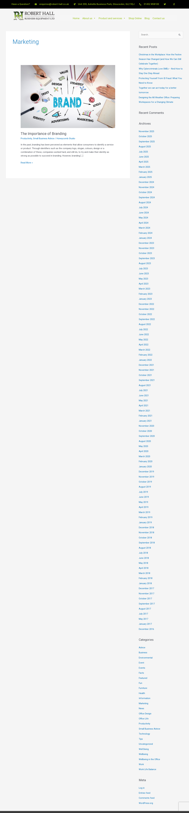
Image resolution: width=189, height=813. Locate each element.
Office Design (145, 701)
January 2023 (145, 294)
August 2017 (145, 598)
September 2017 (147, 593)
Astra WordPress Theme (126, 805)
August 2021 (145, 379)
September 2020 (147, 429)
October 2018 (145, 528)
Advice (142, 636)
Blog (147, 18)
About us (89, 18)
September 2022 (147, 314)
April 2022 (143, 339)
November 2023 (146, 245)
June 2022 (144, 329)
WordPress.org (146, 789)
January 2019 (145, 513)
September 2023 (147, 255)
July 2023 (143, 265)
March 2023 (144, 284)
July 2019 (143, 484)
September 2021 (147, 374)
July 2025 (143, 150)
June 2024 (144, 210)
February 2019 (146, 508)
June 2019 (144, 488)
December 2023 (146, 240)
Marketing (143, 691)
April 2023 (143, 279)
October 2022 (145, 309)
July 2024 (143, 205)
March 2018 (144, 563)
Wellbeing (143, 741)
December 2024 (146, 180)
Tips (141, 726)
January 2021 (145, 414)
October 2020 (145, 424)
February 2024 (146, 230)
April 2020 (143, 444)
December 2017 (146, 578)
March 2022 (144, 344)
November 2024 (146, 185)
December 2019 (146, 464)
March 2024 (144, 225)
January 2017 (145, 613)
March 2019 (144, 503)
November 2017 (146, 583)
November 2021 (146, 364)
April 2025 (143, 160)
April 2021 (143, 399)
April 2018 (143, 558)
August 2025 (145, 145)
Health (142, 681)
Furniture (143, 676)
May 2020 (143, 439)
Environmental (146, 646)
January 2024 (145, 235)
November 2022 (146, 304)
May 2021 (143, 394)
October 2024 (145, 190)
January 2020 (145, 459)
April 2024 (143, 220)
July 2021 (143, 384)
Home (76, 18)
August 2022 (145, 319)
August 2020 (145, 434)
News (141, 696)
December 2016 (146, 618)
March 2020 (144, 449)
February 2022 (146, 349)
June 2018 (144, 548)
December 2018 (146, 518)
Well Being (144, 736)
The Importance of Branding (44, 133)
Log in (142, 774)
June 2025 (144, 155)
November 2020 (146, 419)
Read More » (27, 162)
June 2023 (144, 269)
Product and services (112, 18)
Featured (143, 666)
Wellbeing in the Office (149, 746)
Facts (141, 661)
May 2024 (143, 215)
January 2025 (145, 175)
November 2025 (146, 130)
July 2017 (143, 603)
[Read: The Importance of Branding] (68, 96)
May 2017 (143, 608)
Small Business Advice (44, 138)
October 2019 (145, 473)
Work (141, 751)
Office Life (144, 706)
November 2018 (146, 523)
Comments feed (147, 784)
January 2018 (145, 573)
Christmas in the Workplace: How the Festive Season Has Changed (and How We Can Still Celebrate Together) (160, 59)
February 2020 (146, 454)
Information (144, 686)
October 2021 (145, 369)
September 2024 (147, 195)
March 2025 (144, 165)
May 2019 (143, 493)
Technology (144, 721)
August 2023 (145, 260)
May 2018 (143, 553)
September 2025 (147, 140)
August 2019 (145, 479)
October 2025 (145, 135)
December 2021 (146, 359)
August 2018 (145, 538)
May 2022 (143, 334)
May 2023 (143, 274)
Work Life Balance (147, 756)
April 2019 (143, 498)
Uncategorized (146, 731)
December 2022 (146, 299)
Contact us (159, 18)
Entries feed (144, 779)
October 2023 (145, 249)
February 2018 (146, 568)
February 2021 (146, 409)
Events (142, 656)
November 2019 (146, 468)
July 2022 (143, 324)
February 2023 (146, 289)
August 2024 (145, 200)
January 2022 (145, 354)
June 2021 (144, 389)
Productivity (26, 138)
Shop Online (135, 18)
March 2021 (144, 404)
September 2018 (147, 533)
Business (143, 641)
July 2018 (143, 543)
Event (141, 651)
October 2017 (145, 588)
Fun (140, 671)
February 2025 (146, 170)
